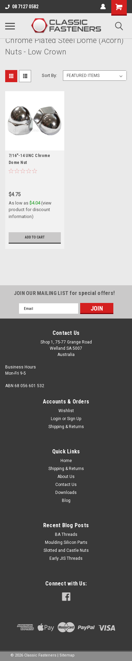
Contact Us (66, 484)
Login (56, 418)
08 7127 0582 (21, 6)
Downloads (66, 492)
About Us (66, 476)
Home (66, 460)
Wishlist (66, 410)
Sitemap (67, 655)
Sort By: (49, 75)
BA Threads (66, 534)
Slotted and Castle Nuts (66, 550)
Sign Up (74, 418)
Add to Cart (35, 237)
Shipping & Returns (66, 426)
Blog (66, 500)
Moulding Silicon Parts (66, 542)
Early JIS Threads (66, 558)
